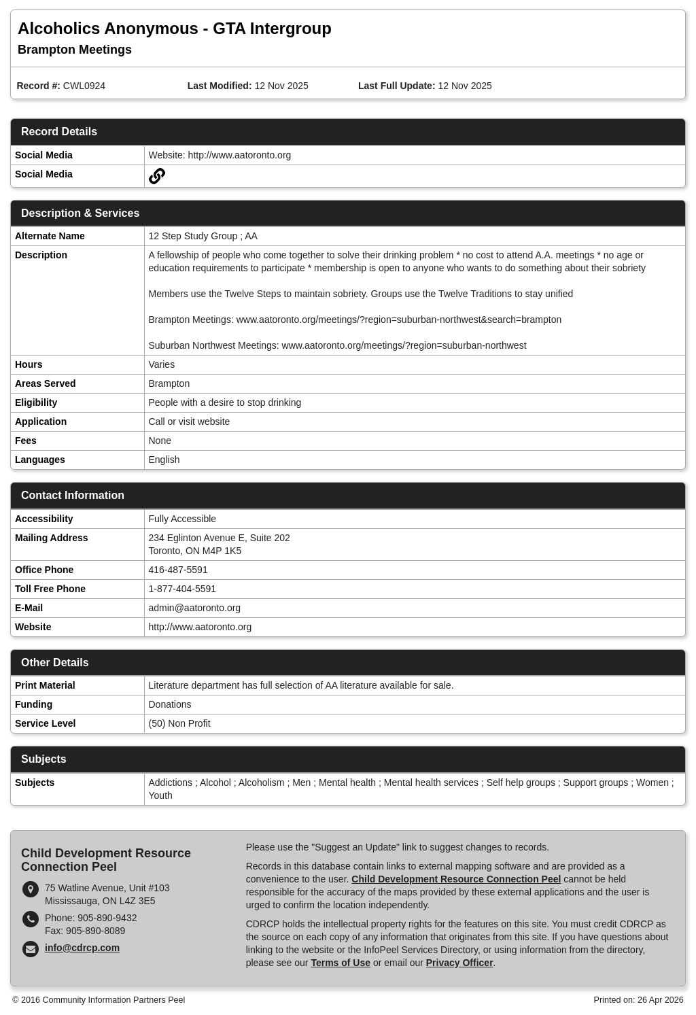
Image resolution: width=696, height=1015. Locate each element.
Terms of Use (340, 962)
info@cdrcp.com (82, 947)
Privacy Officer (459, 962)
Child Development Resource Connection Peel (456, 879)
